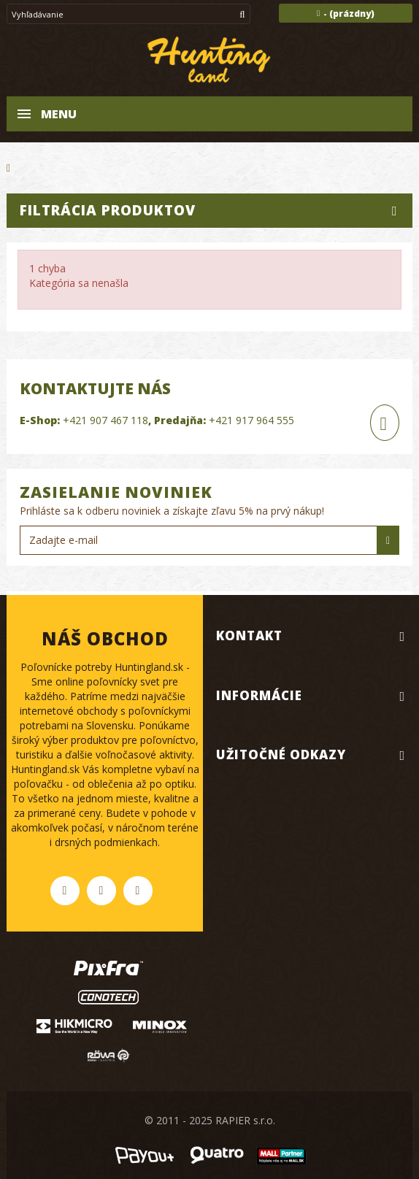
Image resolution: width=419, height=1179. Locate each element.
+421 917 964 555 (251, 420)
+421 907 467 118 (105, 420)
